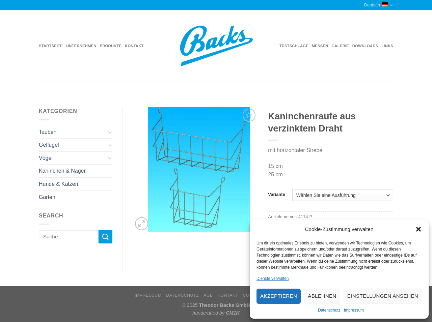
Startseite (51, 46)
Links (387, 46)
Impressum (354, 310)
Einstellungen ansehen (382, 296)
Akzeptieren (278, 296)
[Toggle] (109, 132)
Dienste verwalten (272, 278)
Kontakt (134, 46)
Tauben (48, 132)
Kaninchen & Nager (62, 171)
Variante (276, 194)
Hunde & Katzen (58, 184)
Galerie (340, 46)
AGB (208, 295)
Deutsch (378, 5)
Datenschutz (329, 310)
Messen (320, 46)
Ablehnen (322, 296)
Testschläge (293, 46)
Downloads (365, 46)
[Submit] (105, 236)
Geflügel (49, 145)
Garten (47, 197)
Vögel (46, 158)
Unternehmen (81, 46)
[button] (418, 229)
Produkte (111, 46)
